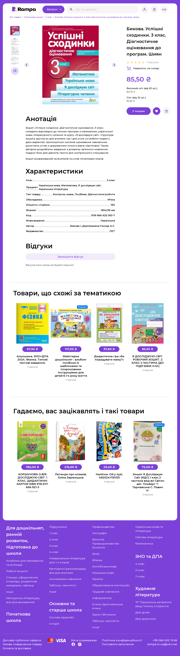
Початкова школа (33, 17)
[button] (15, 31)
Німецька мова (103, 572)
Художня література (147, 591)
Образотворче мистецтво (111, 585)
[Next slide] (114, 65)
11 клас (140, 576)
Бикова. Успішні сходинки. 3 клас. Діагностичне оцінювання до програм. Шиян (97, 17)
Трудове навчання (105, 591)
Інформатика (102, 598)
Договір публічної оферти (22, 640)
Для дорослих (145, 618)
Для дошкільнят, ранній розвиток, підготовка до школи (25, 540)
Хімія (95, 553)
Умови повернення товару (22, 644)
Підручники (58, 526)
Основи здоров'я (61, 617)
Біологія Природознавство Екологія (105, 543)
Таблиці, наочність (62, 585)
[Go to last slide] (26, 65)
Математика (144, 543)
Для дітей (142, 612)
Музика (97, 579)
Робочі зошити (17, 571)
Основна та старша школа (65, 607)
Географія (99, 533)
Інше (9, 591)
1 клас (53, 533)
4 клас (53, 552)
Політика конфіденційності (122, 640)
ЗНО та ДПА (148, 556)
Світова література (148, 537)
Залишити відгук (70, 256)
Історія (54, 623)
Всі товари (16, 17)
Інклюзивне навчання (65, 579)
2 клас (53, 539)
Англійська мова (104, 566)
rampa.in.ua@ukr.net (162, 644)
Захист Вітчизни (104, 614)
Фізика (97, 560)
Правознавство (103, 526)
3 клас (48, 17)
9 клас (139, 570)
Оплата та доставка (17, 648)
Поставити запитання (118, 644)
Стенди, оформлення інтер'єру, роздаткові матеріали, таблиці (22, 581)
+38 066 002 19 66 (165, 640)
